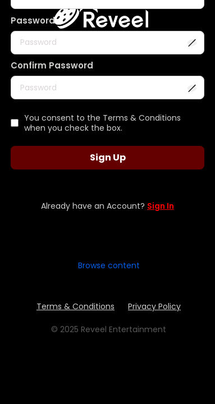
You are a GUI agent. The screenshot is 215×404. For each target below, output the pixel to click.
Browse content (109, 265)
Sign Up (108, 157)
